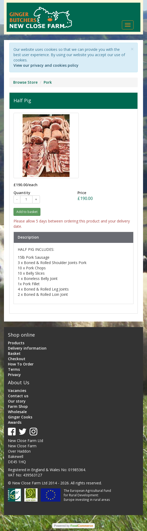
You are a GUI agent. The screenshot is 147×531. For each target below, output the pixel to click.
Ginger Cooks (20, 417)
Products (16, 342)
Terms (14, 369)
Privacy (14, 374)
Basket (14, 353)
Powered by (73, 525)
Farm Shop (18, 406)
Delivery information (27, 348)
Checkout (16, 358)
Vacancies (17, 390)
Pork (48, 82)
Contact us (18, 395)
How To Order (21, 364)
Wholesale (17, 411)
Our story (17, 401)
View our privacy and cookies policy (46, 65)
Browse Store (25, 82)
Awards (14, 422)
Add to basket (27, 211)
